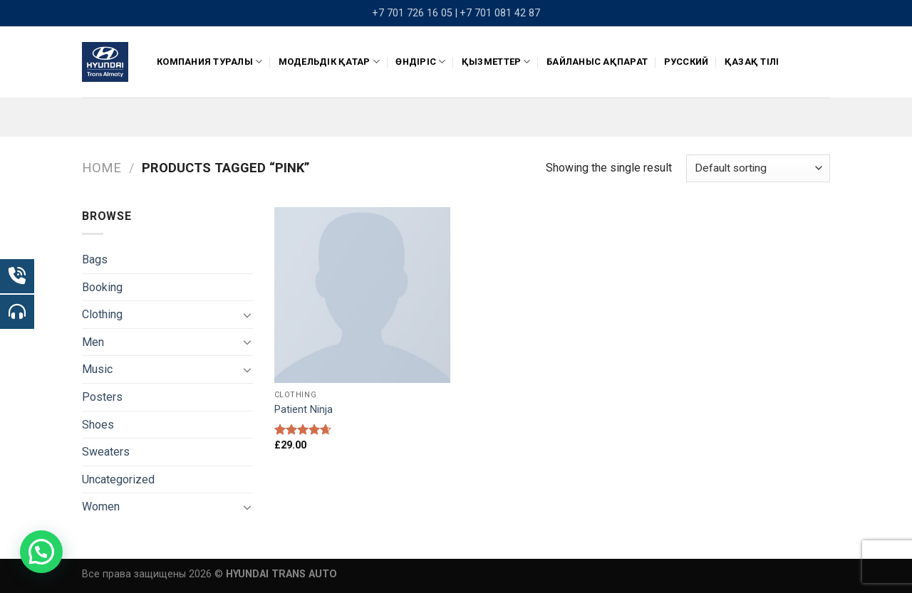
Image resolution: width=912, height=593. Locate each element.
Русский (686, 61)
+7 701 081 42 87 (500, 13)
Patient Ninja (303, 410)
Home (101, 167)
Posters (102, 397)
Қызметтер (496, 61)
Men (93, 342)
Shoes (98, 424)
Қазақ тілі (752, 61)
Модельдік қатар (329, 61)
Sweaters (106, 451)
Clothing (102, 314)
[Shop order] (758, 168)
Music (97, 369)
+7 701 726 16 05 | (414, 13)
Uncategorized (118, 479)
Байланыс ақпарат (597, 61)
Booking (102, 287)
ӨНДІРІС (420, 61)
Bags (95, 259)
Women (101, 506)
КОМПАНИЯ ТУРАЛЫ (209, 61)
